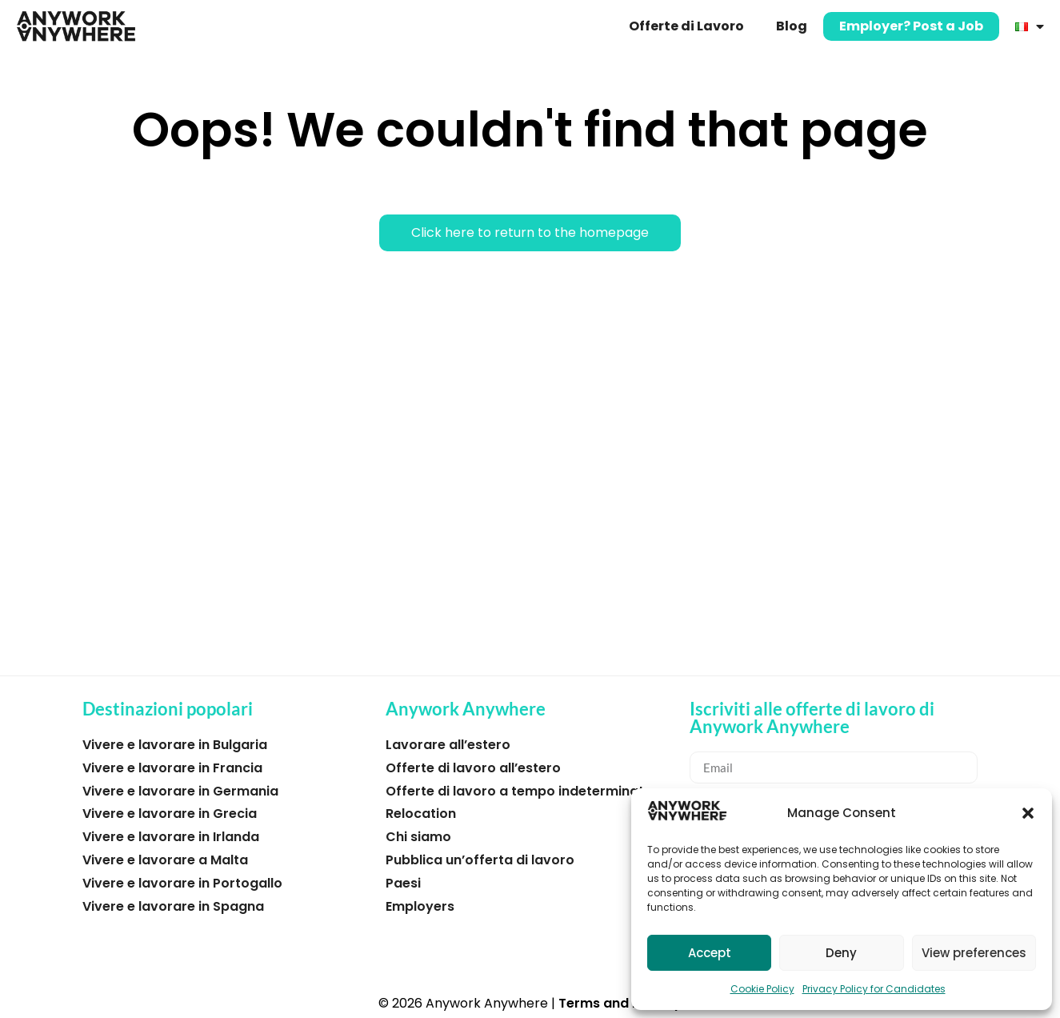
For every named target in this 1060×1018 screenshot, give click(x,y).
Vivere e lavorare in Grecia (169, 813)
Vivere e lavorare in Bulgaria (174, 744)
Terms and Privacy (620, 1003)
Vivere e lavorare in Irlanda (170, 837)
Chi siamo (418, 837)
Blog (791, 26)
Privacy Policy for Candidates (874, 989)
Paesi (403, 883)
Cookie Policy (762, 989)
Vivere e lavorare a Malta (165, 860)
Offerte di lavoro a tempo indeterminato (519, 791)
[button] (1028, 813)
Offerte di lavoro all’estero (473, 768)
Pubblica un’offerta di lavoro (480, 860)
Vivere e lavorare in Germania (180, 791)
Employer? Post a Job (911, 26)
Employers (420, 906)
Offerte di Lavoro (686, 26)
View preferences (974, 952)
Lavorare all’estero (448, 744)
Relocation (421, 813)
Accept (709, 952)
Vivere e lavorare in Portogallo (182, 883)
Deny (841, 952)
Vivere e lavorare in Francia (172, 768)
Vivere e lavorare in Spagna (173, 906)
